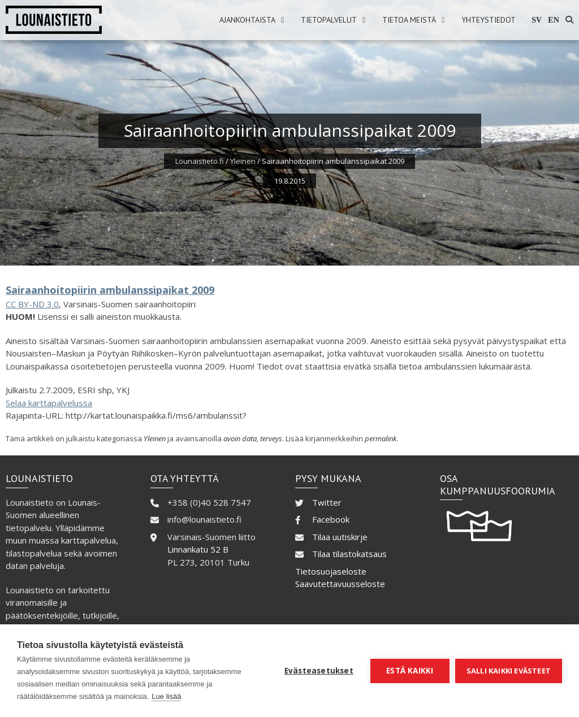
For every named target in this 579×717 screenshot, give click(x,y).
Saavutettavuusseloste (340, 583)
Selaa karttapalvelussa (49, 403)
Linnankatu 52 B (197, 549)
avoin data (240, 438)
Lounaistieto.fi (199, 161)
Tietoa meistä (409, 20)
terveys (271, 438)
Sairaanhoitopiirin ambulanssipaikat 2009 (110, 290)
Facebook (330, 519)
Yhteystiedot (488, 20)
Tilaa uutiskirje (340, 536)
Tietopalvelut (329, 20)
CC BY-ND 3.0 (32, 304)
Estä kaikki (409, 671)
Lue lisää (166, 696)
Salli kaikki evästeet (508, 671)
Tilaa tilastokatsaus (349, 553)
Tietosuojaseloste (330, 571)
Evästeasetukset (318, 671)
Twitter (327, 502)
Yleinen (243, 161)
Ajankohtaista (247, 20)
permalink (380, 438)
